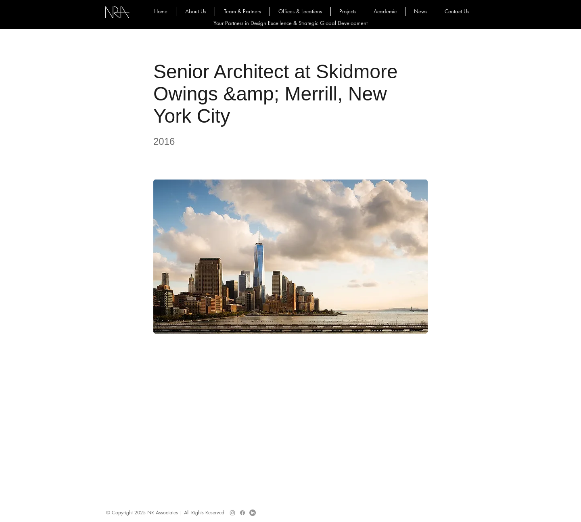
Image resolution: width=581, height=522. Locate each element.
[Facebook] (242, 512)
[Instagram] (232, 512)
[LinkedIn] (252, 512)
